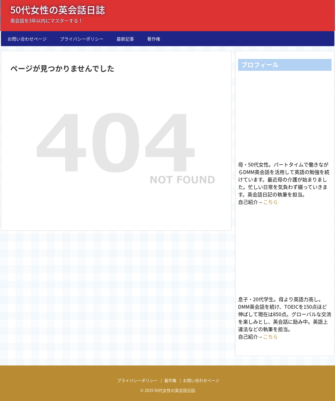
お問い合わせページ (27, 39)
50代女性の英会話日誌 (57, 9)
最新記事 (125, 39)
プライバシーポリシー (81, 39)
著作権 (153, 39)
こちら (270, 201)
